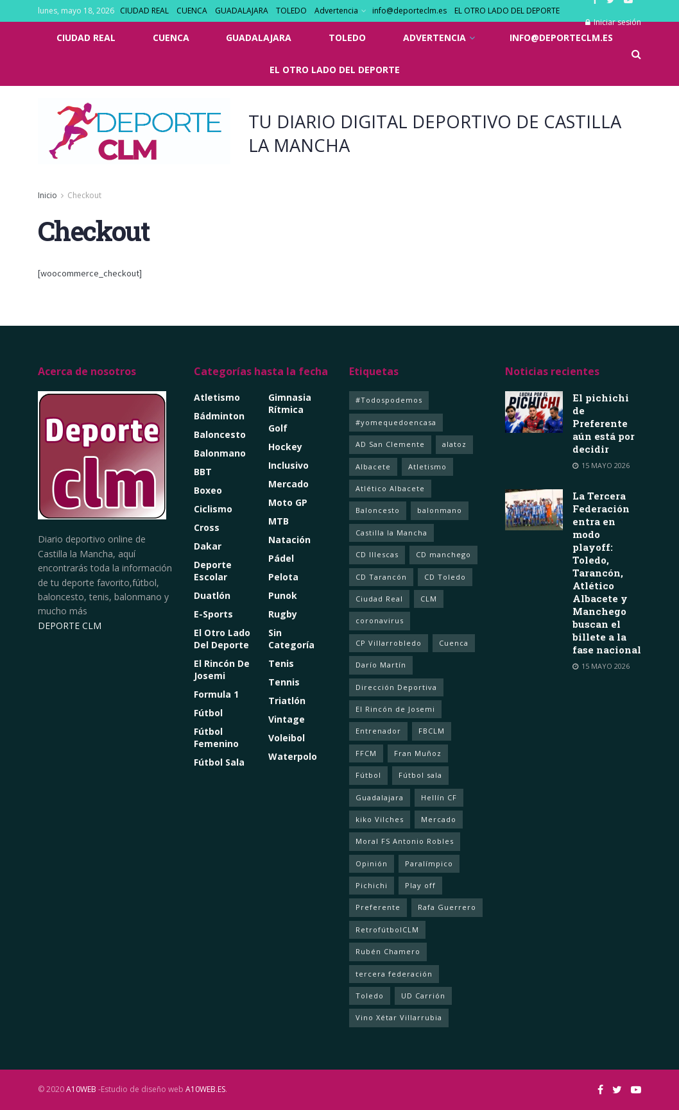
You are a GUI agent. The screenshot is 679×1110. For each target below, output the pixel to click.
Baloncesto (220, 434)
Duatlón (212, 595)
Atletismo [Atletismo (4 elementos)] (427, 466)
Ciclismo (213, 509)
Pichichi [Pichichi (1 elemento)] (372, 885)
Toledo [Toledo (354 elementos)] (370, 995)
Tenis (281, 663)
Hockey (285, 447)
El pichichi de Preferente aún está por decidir (603, 423)
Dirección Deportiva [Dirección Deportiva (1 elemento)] (396, 687)
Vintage (286, 719)
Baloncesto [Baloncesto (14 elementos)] (378, 510)
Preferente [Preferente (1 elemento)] (378, 907)
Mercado (288, 484)
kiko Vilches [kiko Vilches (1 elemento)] (380, 819)
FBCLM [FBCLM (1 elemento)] (431, 731)
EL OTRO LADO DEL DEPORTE (507, 10)
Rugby (282, 614)
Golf (278, 428)
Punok (282, 595)
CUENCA (191, 10)
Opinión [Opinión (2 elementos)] (372, 863)
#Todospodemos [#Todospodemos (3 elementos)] (389, 400)
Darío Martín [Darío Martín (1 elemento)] (381, 664)
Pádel (281, 558)
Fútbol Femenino (216, 737)
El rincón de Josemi (222, 669)
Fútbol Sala (219, 762)
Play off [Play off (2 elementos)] (420, 885)
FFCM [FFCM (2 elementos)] (366, 753)
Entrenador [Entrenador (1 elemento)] (378, 731)
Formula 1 (216, 694)
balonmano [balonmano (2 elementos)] (439, 510)
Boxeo (208, 490)
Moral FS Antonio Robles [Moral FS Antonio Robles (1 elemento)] (405, 841)
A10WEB (81, 1089)
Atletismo (217, 397)
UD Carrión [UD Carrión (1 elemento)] (423, 995)
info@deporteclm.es (409, 10)
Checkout (84, 195)
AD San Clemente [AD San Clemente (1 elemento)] (390, 444)
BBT (203, 472)
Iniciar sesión (613, 22)
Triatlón (286, 700)
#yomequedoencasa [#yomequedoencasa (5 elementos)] (396, 422)
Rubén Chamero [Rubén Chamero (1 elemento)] (388, 951)
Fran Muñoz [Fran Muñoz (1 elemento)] (418, 753)
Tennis (284, 682)
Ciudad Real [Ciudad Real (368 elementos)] (379, 598)
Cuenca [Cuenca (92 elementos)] (453, 643)
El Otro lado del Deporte (222, 638)
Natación (289, 540)
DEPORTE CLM (69, 625)
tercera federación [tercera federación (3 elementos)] (394, 974)
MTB (278, 521)
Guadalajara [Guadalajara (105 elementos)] (380, 797)
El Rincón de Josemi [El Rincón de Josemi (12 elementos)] (395, 709)
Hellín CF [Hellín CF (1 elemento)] (439, 797)
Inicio (47, 195)
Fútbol (208, 713)
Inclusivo (288, 465)
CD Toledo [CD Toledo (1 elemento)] (445, 577)
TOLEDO (291, 10)
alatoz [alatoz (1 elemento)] (454, 444)
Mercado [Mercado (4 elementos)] (438, 819)
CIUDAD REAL (144, 10)
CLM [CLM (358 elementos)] (428, 598)
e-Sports (213, 614)
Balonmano (220, 453)
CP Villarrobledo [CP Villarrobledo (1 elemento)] (389, 643)
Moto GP (287, 502)
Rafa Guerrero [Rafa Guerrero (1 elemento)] (447, 907)
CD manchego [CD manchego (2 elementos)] (443, 554)
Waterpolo (292, 756)
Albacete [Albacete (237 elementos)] (373, 466)
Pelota (283, 577)
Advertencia (336, 10)
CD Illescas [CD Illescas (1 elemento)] (377, 554)
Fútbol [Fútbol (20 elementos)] (368, 775)
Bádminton (219, 416)
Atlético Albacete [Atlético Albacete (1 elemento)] (390, 488)
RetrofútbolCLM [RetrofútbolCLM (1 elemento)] (387, 929)
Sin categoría (291, 638)
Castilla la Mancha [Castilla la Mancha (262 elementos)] (391, 532)
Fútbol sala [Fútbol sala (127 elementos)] (420, 775)
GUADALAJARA (241, 10)
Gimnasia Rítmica (289, 403)
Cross (206, 527)
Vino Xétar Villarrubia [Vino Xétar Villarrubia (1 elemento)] (399, 1017)
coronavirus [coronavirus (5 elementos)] (380, 620)
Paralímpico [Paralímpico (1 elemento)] (429, 863)
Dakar (207, 546)
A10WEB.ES (204, 1089)
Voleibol (286, 738)
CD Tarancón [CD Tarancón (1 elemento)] (381, 577)
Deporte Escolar (213, 571)
